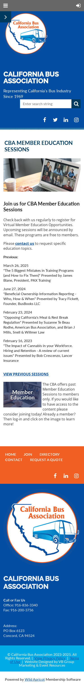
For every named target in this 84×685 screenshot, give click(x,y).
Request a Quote (46, 459)
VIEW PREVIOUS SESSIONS (26, 374)
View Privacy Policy (49, 658)
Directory (50, 454)
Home (10, 454)
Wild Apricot (35, 679)
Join (28, 454)
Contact (13, 459)
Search (76, 103)
